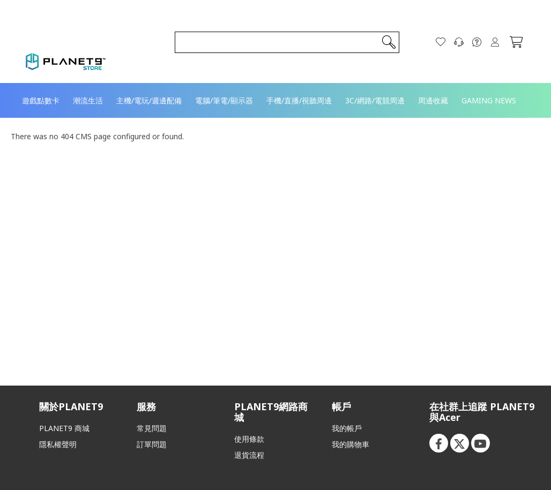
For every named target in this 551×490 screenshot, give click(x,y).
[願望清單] (440, 42)
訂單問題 (152, 444)
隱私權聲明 (58, 444)
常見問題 (152, 428)
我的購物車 (350, 444)
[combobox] (287, 42)
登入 (495, 42)
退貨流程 (249, 455)
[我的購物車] (516, 42)
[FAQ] (477, 42)
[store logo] (66, 61)
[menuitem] (40, 100)
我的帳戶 (347, 428)
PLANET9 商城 (64, 428)
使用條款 (249, 439)
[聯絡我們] (458, 42)
